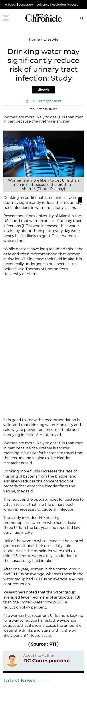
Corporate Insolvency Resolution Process (48, 4)
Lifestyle (43, 89)
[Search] (82, 19)
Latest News (19, 681)
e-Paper (11, 4)
